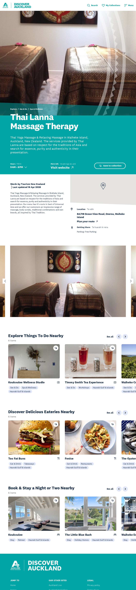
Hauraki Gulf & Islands (20, 391)
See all (110, 337)
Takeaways (29, 463)
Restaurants (86, 463)
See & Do (23, 109)
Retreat (21, 540)
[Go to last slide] (5, 281)
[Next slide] (130, 281)
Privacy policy (93, 585)
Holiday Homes (82, 540)
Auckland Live (55, 585)
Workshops (84, 387)
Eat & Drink (15, 463)
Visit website (62, 167)
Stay (12, 540)
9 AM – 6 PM (18, 167)
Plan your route (87, 221)
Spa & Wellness (36, 109)
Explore (13, 109)
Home (13, 585)
